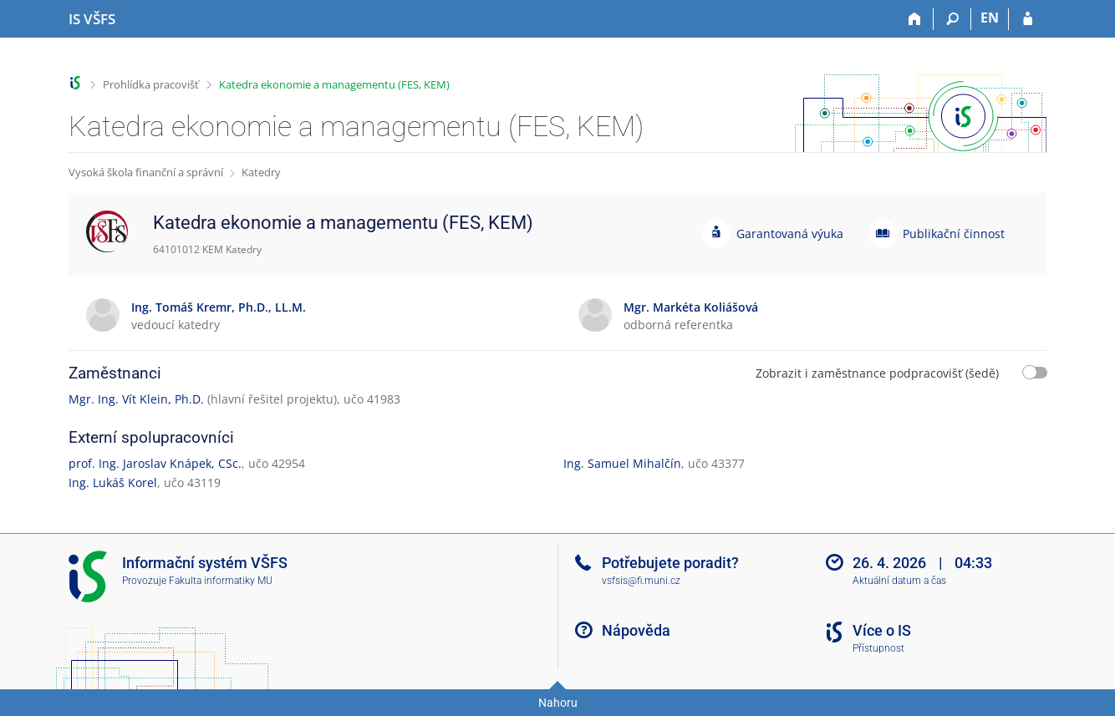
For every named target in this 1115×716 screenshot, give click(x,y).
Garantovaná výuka (789, 233)
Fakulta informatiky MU (220, 581)
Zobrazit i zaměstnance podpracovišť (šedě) (877, 373)
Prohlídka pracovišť (151, 84)
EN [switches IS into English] (989, 17)
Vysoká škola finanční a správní (146, 172)
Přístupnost (878, 648)
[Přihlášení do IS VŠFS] (1027, 19)
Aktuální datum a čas (899, 581)
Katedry (261, 172)
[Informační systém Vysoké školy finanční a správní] (92, 19)
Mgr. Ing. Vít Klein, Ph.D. (136, 399)
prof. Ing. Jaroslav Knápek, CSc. (155, 463)
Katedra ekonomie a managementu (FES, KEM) (334, 84)
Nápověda (636, 630)
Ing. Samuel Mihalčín (622, 463)
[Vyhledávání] (952, 19)
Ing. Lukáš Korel (113, 482)
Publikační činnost (954, 233)
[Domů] (915, 19)
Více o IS (882, 630)
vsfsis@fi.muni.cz (641, 581)
